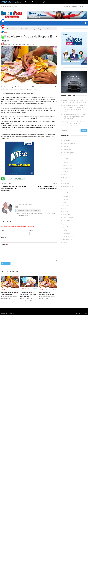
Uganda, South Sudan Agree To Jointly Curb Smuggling (31, 2)
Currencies (16, 29)
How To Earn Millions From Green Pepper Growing (74, 101)
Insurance (66, 184)
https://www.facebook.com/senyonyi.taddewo (28, 210)
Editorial (65, 159)
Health (65, 177)
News (21, 289)
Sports (65, 224)
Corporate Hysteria (69, 153)
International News (69, 187)
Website (3, 237)
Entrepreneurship (68, 168)
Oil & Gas (66, 211)
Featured (29, 288)
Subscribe (78, 313)
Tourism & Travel (68, 236)
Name (3, 230)
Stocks (65, 230)
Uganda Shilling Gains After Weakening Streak (9, 293)
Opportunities (67, 214)
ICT (64, 180)
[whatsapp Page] (13, 177)
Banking (65, 146)
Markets (9, 29)
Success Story (67, 233)
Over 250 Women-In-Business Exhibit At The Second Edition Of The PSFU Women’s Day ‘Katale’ (74, 108)
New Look (66, 205)
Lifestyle (65, 196)
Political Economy (68, 218)
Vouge (65, 242)
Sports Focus (67, 227)
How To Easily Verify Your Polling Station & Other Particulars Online (74, 117)
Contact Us (83, 6)
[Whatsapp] (2, 36)
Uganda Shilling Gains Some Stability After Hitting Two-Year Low (28, 294)
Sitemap (85, 313)
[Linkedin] (2, 30)
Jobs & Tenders (67, 193)
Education (66, 162)
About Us (67, 6)
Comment (4, 244)
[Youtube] (2, 25)
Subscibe (74, 6)
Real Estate (66, 221)
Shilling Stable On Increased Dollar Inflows (46, 293)
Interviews (66, 190)
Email (31, 230)
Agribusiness (66, 140)
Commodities (67, 150)
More (64, 202)
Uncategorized (67, 239)
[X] (2, 13)
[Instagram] (2, 42)
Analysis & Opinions (69, 143)
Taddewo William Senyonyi (10, 44)
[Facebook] (2, 19)
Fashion (65, 171)
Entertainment (67, 165)
